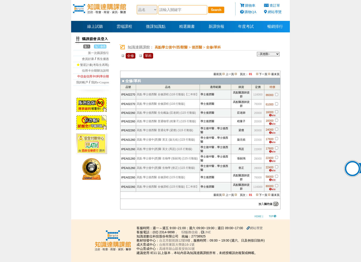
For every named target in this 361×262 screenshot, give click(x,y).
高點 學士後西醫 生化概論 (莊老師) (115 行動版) (166, 112)
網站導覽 (275, 12)
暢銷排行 (275, 26)
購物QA (250, 12)
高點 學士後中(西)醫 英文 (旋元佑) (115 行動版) (166, 139)
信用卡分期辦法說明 (95, 70)
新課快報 (216, 26)
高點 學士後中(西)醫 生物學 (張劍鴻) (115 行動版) (167, 158)
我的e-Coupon (100, 82)
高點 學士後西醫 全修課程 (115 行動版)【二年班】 (168, 186)
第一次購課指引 (98, 53)
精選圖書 (187, 26)
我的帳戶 (82, 82)
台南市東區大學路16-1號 (177, 244)
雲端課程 (124, 26)
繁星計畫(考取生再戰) (94, 65)
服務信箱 (190, 232)
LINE (206, 232)
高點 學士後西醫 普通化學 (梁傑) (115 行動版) (165, 130)
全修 (130, 56)
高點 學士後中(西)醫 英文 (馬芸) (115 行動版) (164, 149)
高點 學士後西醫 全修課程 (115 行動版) (161, 177)
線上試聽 (95, 26)
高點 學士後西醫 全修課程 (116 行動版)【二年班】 (168, 94)
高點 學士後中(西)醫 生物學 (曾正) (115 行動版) (166, 167)
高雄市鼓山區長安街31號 (177, 249)
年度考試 (246, 26)
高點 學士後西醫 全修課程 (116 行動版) (161, 103)
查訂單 (275, 5)
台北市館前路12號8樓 (174, 240)
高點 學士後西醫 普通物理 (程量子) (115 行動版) (166, 121)
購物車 (250, 5)
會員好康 (88, 59)
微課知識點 (156, 26)
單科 (148, 56)
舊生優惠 (103, 59)
